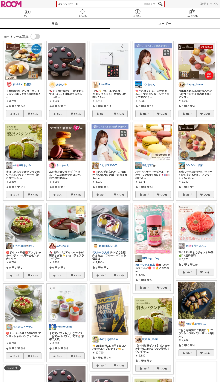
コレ (16, 114)
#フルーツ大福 (100, 252)
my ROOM (192, 13)
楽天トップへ (209, 4)
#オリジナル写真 (145, 264)
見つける (82, 13)
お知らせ (137, 13)
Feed (27, 13)
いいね (34, 114)
